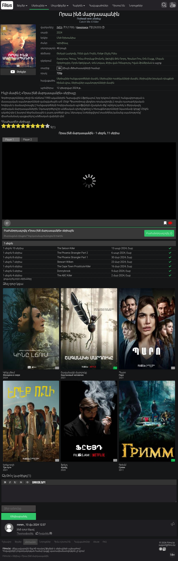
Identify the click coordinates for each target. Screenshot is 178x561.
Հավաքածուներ (98, 5)
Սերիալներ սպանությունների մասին (92, 82)
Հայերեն (78, 5)
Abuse (96, 542)
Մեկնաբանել (18, 516)
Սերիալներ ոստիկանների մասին (118, 78)
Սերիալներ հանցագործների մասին (77, 78)
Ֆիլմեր (22, 5)
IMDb (59, 27)
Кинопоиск (82, 27)
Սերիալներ (39, 5)
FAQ (105, 542)
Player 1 (9, 139)
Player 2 (27, 139)
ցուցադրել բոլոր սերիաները (17, 279)
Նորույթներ (136, 5)
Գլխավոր (6, 542)
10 (47, 125)
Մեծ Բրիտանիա (66, 37)
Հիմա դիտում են (62, 542)
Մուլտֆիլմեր (59, 5)
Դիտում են (118, 5)
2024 (59, 32)
